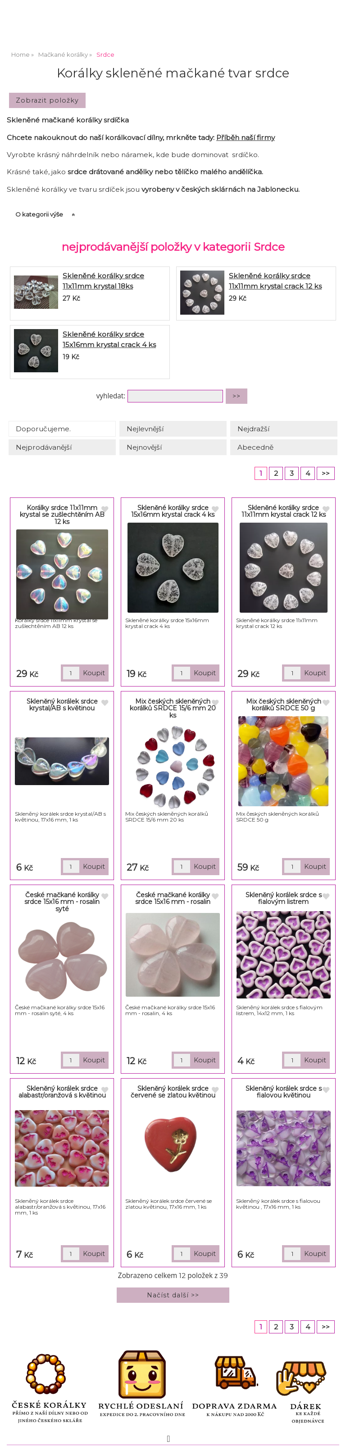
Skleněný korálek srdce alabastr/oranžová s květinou (62, 1091)
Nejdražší (253, 429)
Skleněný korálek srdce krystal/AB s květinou (62, 704)
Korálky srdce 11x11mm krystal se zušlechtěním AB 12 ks (62, 515)
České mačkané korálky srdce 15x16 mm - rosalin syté (62, 902)
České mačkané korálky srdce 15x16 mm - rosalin (172, 898)
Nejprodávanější (44, 447)
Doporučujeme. (43, 429)
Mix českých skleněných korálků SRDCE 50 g (283, 704)
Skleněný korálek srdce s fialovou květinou (284, 1091)
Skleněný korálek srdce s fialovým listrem (284, 898)
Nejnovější (144, 447)
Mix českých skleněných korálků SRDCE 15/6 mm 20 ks (173, 708)
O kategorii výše (39, 214)
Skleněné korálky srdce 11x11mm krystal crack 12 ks (283, 511)
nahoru (332, 1436)
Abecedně (255, 447)
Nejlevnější (145, 429)
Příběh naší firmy (245, 137)
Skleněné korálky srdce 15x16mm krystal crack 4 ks (172, 511)
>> (326, 473)
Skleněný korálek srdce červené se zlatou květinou (173, 1091)
